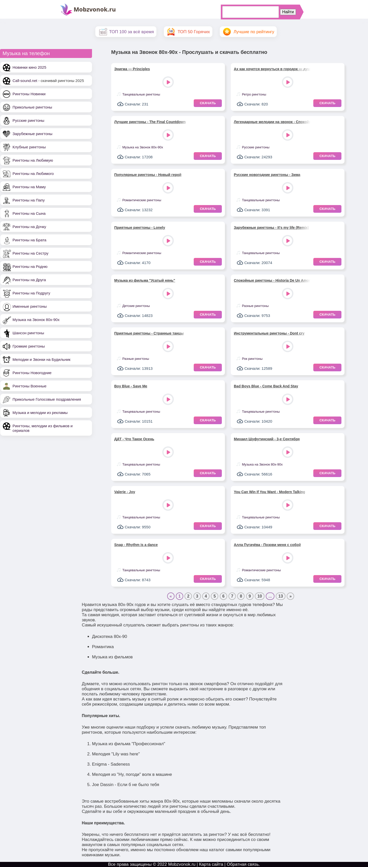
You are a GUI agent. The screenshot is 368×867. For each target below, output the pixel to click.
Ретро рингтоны (254, 94)
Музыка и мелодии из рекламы (40, 412)
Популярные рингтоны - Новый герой (147, 175)
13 (280, 596)
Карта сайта (211, 864)
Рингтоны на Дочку (29, 226)
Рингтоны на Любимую (33, 160)
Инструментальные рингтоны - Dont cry (269, 333)
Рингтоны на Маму (29, 187)
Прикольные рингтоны (32, 107)
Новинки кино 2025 (29, 67)
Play (168, 82)
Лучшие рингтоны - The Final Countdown (150, 122)
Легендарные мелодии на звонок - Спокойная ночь (272, 122)
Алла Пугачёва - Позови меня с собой (267, 545)
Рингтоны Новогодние (32, 373)
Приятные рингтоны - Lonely (139, 227)
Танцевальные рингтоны (141, 94)
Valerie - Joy (124, 492)
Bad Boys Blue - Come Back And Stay (266, 386)
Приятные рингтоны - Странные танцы (148, 333)
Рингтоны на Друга (29, 280)
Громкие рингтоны (29, 346)
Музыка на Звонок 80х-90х (36, 319)
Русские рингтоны (28, 120)
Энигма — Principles (132, 69)
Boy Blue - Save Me (130, 386)
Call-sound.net (25, 80)
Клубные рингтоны (29, 147)
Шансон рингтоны (28, 333)
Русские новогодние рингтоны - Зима (267, 175)
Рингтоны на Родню (30, 266)
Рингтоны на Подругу (31, 293)
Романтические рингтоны (141, 200)
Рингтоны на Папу (29, 200)
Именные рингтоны (30, 306)
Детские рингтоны (136, 306)
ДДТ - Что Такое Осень (134, 439)
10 (259, 596)
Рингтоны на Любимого (33, 173)
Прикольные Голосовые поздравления (47, 399)
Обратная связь (243, 864)
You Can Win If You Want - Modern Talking (269, 492)
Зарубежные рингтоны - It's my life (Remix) (271, 227)
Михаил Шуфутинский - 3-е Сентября (267, 439)
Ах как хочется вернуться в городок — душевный (272, 69)
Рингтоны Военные (30, 386)
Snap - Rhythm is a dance (136, 545)
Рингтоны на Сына (29, 213)
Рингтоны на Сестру (30, 253)
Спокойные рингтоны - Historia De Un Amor (272, 280)
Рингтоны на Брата (29, 240)
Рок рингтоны (252, 359)
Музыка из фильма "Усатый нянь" (144, 280)
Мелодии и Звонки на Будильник (42, 359)
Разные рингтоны (255, 306)
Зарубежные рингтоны (32, 134)
